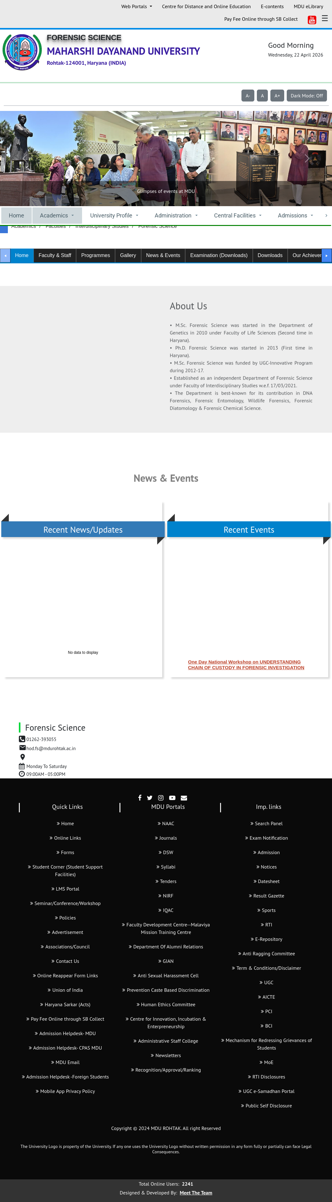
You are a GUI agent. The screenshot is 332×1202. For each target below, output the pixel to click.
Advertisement (65, 932)
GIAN (166, 961)
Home (16, 215)
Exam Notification (266, 838)
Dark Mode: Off (307, 95)
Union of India (65, 990)
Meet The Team (196, 1192)
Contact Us (65, 961)
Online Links (65, 838)
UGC (266, 982)
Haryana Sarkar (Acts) (65, 1004)
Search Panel (267, 823)
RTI (266, 924)
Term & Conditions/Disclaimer (266, 968)
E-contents (272, 6)
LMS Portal (66, 889)
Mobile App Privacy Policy (65, 1091)
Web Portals (134, 6)
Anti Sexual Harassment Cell (165, 975)
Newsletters (166, 1055)
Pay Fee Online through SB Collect (261, 19)
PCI (266, 1011)
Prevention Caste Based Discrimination (165, 990)
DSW (166, 852)
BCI (266, 1026)
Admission (266, 852)
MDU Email (65, 1062)
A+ (277, 95)
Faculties (56, 226)
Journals (166, 838)
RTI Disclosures (266, 1076)
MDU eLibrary (308, 6)
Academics (23, 226)
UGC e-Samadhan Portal (266, 1091)
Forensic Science (157, 226)
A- (248, 95)
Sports (266, 910)
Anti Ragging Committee (266, 953)
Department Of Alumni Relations (166, 946)
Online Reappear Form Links (65, 975)
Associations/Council (65, 946)
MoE (267, 1062)
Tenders (166, 881)
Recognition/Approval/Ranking (166, 1070)
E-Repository (266, 939)
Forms (65, 852)
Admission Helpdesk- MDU (65, 1033)
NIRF (165, 895)
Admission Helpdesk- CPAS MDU (65, 1048)
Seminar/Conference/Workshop (65, 903)
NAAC (166, 823)
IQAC (165, 910)
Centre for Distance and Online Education (206, 6)
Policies (65, 917)
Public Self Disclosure (266, 1105)
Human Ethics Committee (166, 1004)
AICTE (266, 997)
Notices (267, 867)
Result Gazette (266, 895)
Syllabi (166, 867)
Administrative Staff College (166, 1041)
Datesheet (267, 881)
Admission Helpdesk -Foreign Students (65, 1076)
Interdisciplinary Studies (102, 226)
